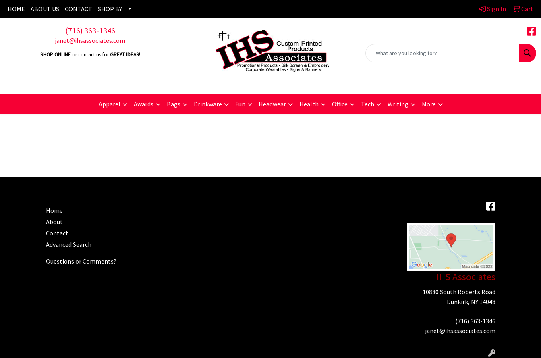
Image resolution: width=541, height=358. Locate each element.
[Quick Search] (442, 53)
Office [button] (340, 104)
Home (54, 210)
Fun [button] (240, 104)
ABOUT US (45, 9)
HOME (16, 9)
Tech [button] (367, 104)
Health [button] (309, 104)
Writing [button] (398, 104)
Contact (57, 233)
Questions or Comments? (81, 261)
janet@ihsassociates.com (90, 40)
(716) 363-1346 (90, 30)
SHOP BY (110, 9)
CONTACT (78, 9)
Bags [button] (173, 104)
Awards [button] (143, 104)
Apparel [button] (109, 104)
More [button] (429, 104)
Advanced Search (68, 244)
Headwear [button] (272, 104)
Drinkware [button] (208, 104)
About (54, 222)
